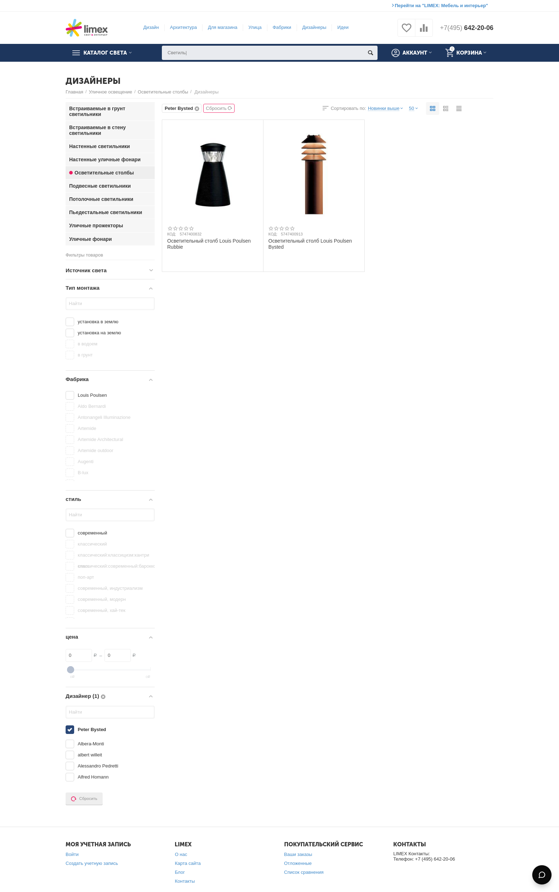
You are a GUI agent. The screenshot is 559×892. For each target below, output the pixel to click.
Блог (180, 872)
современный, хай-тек (101, 610)
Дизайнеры (314, 27)
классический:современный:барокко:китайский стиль (115, 566)
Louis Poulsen (92, 395)
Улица (255, 27)
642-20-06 (466, 27)
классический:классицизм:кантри (113, 555)
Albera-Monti (91, 743)
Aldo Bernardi (92, 406)
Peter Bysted (92, 729)
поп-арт (86, 577)
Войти (72, 854)
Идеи (342, 27)
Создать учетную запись (92, 863)
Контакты (185, 881)
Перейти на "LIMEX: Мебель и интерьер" (441, 5)
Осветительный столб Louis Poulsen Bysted (310, 243)
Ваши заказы (298, 854)
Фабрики (282, 27)
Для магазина (222, 27)
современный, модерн (102, 599)
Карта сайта (188, 863)
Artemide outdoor (95, 450)
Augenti (85, 461)
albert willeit (90, 754)
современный (92, 533)
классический (92, 544)
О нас (181, 854)
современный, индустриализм (110, 588)
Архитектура (183, 27)
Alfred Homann (93, 777)
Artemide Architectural (100, 439)
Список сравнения (304, 872)
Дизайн (151, 27)
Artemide (87, 428)
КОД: (171, 234)
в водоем (87, 343)
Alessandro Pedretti (98, 766)
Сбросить (219, 108)
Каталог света (105, 53)
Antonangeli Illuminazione (104, 417)
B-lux (83, 472)
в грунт (85, 355)
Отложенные (298, 863)
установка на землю (99, 332)
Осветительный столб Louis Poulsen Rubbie (209, 243)
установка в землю (98, 321)
